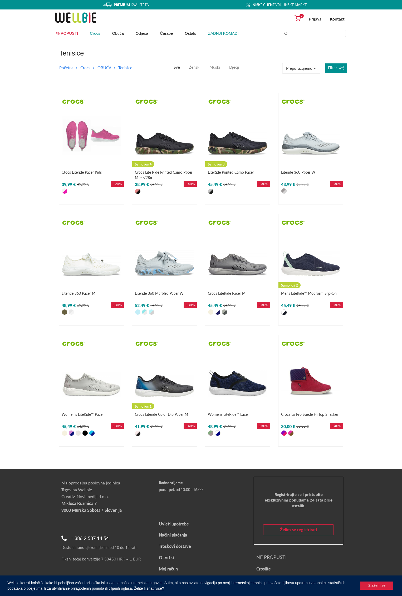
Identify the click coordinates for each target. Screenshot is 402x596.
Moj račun (168, 568)
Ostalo (190, 33)
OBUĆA (104, 67)
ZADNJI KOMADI (223, 33)
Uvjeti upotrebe (174, 523)
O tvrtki (166, 557)
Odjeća (142, 33)
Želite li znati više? (149, 588)
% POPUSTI (67, 33)
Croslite (263, 568)
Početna (66, 67)
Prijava (315, 18)
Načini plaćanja (173, 534)
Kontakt (337, 18)
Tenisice (125, 67)
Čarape (166, 33)
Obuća (118, 33)
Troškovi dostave (175, 546)
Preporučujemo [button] (301, 68)
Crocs (95, 33)
